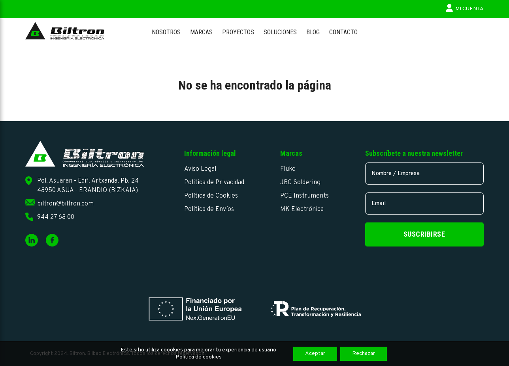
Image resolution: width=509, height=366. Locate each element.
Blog (313, 32)
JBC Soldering (300, 183)
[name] (424, 173)
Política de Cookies (211, 196)
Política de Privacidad (214, 183)
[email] (424, 203)
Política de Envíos (209, 209)
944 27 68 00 (55, 217)
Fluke (288, 169)
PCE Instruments (304, 196)
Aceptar (315, 353)
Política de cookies (198, 357)
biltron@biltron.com (65, 204)
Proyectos (238, 32)
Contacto (343, 32)
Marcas (201, 32)
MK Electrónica (302, 209)
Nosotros (166, 32)
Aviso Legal (200, 169)
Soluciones (280, 32)
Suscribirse (424, 234)
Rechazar (363, 353)
